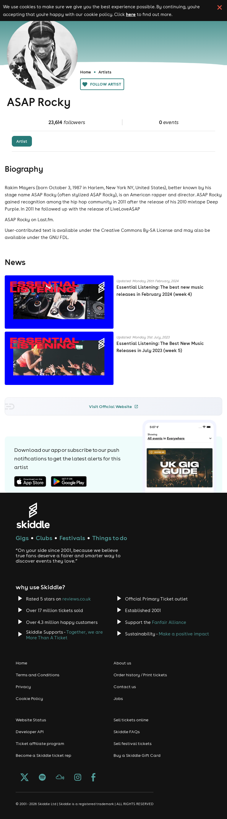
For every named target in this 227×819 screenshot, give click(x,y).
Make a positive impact (184, 634)
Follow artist (102, 84)
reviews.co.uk (76, 599)
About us (122, 663)
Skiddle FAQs (127, 731)
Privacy (23, 686)
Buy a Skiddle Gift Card (137, 755)
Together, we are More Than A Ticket (64, 634)
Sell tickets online (131, 719)
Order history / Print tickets (140, 674)
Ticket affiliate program (40, 743)
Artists (104, 72)
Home (85, 72)
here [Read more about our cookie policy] (131, 14)
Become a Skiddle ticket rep (43, 755)
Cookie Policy (29, 698)
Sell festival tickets (133, 743)
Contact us (125, 686)
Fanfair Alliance (169, 622)
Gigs (22, 538)
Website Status (31, 719)
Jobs (118, 698)
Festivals (72, 538)
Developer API (30, 731)
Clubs (44, 538)
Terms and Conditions (37, 674)
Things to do (109, 538)
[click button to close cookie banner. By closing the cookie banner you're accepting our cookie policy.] (219, 7)
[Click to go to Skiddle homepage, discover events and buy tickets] (33, 515)
